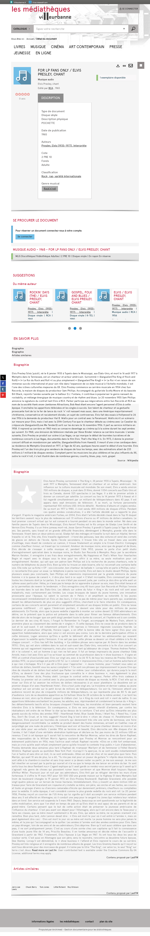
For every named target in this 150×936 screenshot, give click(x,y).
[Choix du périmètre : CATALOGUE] (22, 29)
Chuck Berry (32, 886)
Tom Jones (46, 886)
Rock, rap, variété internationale (63, 180)
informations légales (43, 925)
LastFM (134, 861)
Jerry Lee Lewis (18, 887)
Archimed (57, 933)
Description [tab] (52, 98)
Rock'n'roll (51, 192)
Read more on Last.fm (44, 854)
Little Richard (60, 886)
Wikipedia (132, 464)
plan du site (106, 925)
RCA (52, 88)
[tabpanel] (65, 152)
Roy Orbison (74, 886)
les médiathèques (69, 925)
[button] (19, 46)
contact (89, 925)
